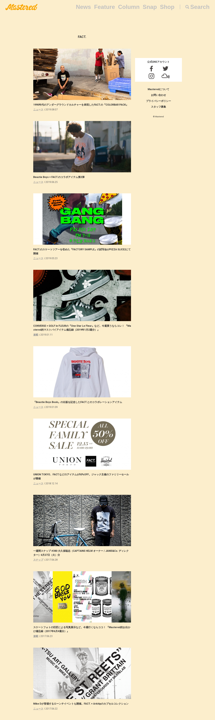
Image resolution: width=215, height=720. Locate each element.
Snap (150, 7)
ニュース (38, 109)
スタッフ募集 (158, 106)
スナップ (38, 559)
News (83, 7)
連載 (35, 334)
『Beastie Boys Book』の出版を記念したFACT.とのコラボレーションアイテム (77, 402)
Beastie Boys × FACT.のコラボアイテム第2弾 (58, 177)
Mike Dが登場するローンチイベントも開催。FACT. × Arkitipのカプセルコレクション (81, 703)
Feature (104, 7)
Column (129, 7)
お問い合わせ (158, 95)
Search (200, 7)
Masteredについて (158, 89)
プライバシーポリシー (158, 100)
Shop (167, 7)
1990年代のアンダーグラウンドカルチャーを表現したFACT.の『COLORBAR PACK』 (80, 104)
